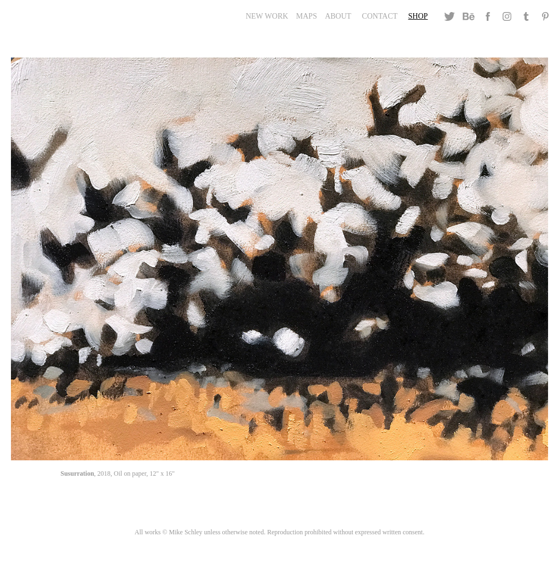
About (338, 16)
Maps (306, 16)
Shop (418, 16)
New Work (267, 16)
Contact (379, 16)
